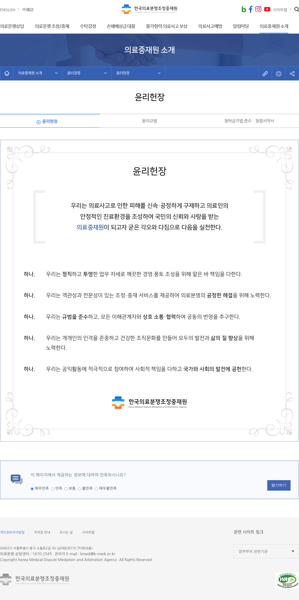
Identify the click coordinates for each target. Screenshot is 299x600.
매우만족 (42, 488)
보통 (72, 488)
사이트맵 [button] (280, 10)
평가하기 (278, 485)
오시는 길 (66, 532)
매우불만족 (108, 488)
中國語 (28, 9)
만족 (58, 488)
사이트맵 (88, 532)
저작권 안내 (42, 532)
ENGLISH (7, 10)
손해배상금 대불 (121, 26)
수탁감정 (88, 26)
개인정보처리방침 (12, 532)
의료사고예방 (210, 26)
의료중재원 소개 (274, 26)
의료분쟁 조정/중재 (52, 26)
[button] (296, 10)
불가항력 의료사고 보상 (166, 26)
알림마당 (241, 26)
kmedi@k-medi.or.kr (97, 554)
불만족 (87, 488)
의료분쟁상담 (12, 26)
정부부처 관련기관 (253, 551)
